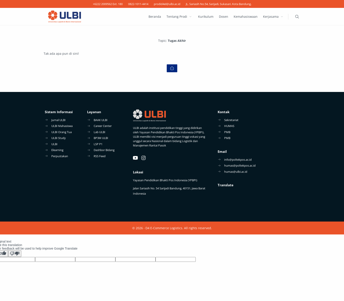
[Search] (297, 16)
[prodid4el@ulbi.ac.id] (167, 4)
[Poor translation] (14, 253)
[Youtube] (135, 157)
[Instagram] (143, 157)
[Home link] (172, 68)
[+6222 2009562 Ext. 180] (108, 4)
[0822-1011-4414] (138, 4)
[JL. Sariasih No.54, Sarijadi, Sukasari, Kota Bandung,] (218, 4)
